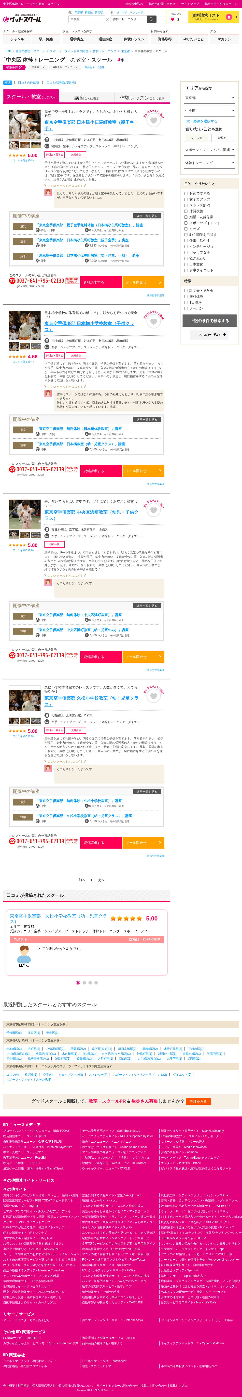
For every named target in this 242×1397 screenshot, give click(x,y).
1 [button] (78, 982)
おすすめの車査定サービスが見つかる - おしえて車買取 (40, 1259)
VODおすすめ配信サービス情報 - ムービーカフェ (193, 1292)
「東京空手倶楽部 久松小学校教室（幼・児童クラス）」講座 (84, 816)
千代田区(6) (14, 1033)
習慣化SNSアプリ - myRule (21, 1206)
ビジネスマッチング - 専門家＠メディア (29, 1361)
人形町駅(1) (105, 1058)
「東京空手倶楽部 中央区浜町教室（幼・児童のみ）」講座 (82, 630)
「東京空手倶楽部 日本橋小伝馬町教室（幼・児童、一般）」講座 (87, 255)
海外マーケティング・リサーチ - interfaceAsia (112, 1320)
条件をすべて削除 (94, 67)
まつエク (122, 12)
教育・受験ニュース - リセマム (23, 1152)
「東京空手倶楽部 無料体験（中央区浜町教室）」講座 (79, 615)
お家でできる (197, 193)
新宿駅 (99, 12)
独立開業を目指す (200, 235)
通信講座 (105, 39)
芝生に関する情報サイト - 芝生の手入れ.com (111, 1195)
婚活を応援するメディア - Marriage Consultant (34, 1270)
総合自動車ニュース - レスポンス (25, 1136)
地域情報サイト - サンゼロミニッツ (26, 1286)
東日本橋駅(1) (192, 1053)
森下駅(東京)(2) (102, 1049)
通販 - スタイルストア (96, 1366)
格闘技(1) (31, 1074)
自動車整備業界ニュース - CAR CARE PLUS (32, 1141)
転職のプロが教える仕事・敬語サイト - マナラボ (35, 1227)
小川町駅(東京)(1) (18, 1053)
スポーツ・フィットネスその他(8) (28, 1079)
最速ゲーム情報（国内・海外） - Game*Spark (33, 1168)
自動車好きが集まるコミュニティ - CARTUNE (112, 1302)
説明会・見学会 (199, 291)
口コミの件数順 (28, 82)
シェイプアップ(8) (71, 1074)
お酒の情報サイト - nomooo (179, 1152)
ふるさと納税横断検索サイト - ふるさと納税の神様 (116, 1276)
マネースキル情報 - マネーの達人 (183, 1141)
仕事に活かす (197, 241)
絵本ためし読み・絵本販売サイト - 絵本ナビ (32, 1297)
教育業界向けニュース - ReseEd (24, 1157)
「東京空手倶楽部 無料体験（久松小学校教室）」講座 (79, 801)
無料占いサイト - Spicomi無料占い (183, 1276)
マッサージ (136, 12)
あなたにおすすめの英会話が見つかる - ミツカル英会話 (119, 1232)
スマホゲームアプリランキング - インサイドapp (193, 1249)
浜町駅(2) (34, 1049)
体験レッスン (134, 39)
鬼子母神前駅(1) (38, 1058)
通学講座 (77, 39)
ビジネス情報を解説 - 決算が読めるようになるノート (196, 1168)
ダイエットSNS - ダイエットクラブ (26, 1222)
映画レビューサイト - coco (99, 1200)
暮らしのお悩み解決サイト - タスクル (107, 1227)
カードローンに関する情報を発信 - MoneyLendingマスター (200, 1259)
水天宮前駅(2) (173, 1049)
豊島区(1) (52, 1033)
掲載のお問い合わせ (162, 4)
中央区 (35, 67)
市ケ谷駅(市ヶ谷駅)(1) (116, 1053)
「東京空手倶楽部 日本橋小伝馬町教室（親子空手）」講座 (82, 240)
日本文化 (193, 264)
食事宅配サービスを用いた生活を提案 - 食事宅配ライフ (119, 1243)
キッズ (192, 229)
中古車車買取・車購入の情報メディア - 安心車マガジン (119, 1222)
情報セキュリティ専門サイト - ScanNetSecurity (192, 1131)
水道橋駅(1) (69, 1053)
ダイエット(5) (182, 1074)
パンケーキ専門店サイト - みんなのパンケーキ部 (114, 1281)
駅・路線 (46, 39)
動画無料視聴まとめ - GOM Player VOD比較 (111, 1249)
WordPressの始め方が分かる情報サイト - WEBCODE (196, 1206)
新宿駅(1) (194, 1058)
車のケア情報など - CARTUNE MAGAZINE (31, 1249)
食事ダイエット (199, 270)
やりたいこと (193, 39)
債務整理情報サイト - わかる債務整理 (28, 1281)
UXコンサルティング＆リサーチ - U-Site (108, 1270)
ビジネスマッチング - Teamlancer (104, 1361)
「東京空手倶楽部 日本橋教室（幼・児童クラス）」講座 (80, 444)
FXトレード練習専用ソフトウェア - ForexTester (113, 1259)
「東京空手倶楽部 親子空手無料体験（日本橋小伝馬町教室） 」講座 (89, 225)
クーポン (193, 308)
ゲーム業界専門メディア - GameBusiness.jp (111, 1131)
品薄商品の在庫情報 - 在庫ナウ (102, 1343)
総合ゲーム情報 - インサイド (22, 1163)
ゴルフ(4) (12, 1074)
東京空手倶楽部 (155, 295)
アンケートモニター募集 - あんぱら (26, 1320)
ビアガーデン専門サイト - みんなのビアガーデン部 (37, 1211)
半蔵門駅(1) (214, 1053)
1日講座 (193, 302)
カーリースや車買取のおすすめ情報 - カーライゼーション (41, 1254)
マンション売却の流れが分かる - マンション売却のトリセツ (200, 1243)
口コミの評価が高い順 (61, 82)
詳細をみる (198, 1101)
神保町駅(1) (144, 1053)
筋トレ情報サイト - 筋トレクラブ (25, 1232)
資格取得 (165, 39)
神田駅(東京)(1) (46, 1053)
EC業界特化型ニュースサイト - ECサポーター (191, 1136)
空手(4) (48, 1074)
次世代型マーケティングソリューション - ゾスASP (194, 1195)
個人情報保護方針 (44, 1385)
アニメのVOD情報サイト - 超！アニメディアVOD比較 (196, 1254)
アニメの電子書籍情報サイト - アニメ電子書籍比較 (116, 1254)
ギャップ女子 (197, 252)
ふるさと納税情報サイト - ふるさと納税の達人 (113, 1206)
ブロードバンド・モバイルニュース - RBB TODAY (36, 1131)
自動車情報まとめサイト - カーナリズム (29, 1302)
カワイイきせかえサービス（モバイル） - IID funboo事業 (40, 1343)
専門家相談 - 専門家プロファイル (25, 1366)
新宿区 (89, 12)
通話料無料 (72, 283)
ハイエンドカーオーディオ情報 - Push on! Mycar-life (37, 1147)
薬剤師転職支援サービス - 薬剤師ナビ (107, 1265)
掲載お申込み (134, 4)
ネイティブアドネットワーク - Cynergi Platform (192, 1343)
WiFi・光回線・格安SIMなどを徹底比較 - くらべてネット (41, 1265)
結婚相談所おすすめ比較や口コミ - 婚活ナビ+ (112, 1297)
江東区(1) (34, 1033)
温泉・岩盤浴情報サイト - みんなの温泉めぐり (34, 1292)
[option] (86, 942)
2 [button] (84, 982)
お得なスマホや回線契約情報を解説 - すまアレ (34, 1243)
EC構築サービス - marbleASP (23, 1338)
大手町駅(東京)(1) (149, 1058)
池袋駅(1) (89, 1053)
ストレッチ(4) (98, 1074)
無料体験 (193, 296)
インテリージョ (199, 246)
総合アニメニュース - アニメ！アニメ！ (108, 1141)
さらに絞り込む (209, 335)
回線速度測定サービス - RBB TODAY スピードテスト (38, 1200)
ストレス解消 (197, 205)
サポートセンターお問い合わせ (117, 1385)
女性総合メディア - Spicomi (179, 1270)
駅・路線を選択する (201, 121)
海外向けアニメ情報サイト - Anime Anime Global (114, 1147)
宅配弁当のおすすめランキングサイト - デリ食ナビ (116, 1238)
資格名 (222, 138)
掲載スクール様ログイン (221, 4)
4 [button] (96, 982)
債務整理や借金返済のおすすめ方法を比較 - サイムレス (197, 1227)
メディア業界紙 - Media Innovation (184, 1147)
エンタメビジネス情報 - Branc (181, 1163)
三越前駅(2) (196, 1049)
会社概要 (9, 1385)
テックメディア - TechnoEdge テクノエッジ (190, 1157)
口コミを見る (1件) (23, 160)
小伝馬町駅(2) (55, 1049)
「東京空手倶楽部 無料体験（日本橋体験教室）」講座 (79, 429)
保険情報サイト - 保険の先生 (101, 1292)
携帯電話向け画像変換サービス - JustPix (108, 1338)
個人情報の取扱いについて (76, 1385)
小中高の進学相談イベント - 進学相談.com (189, 1366)
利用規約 (23, 1385)
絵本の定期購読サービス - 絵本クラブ (107, 1286)
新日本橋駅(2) (127, 1049)
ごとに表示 (31, 96)
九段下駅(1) (174, 1058)
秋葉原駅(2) (78, 1049)
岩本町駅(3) (14, 1049)
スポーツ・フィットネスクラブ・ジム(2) (140, 1074)
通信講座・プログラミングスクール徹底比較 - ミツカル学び (200, 1281)
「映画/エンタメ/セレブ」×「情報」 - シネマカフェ (116, 1157)
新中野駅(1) (14, 1058)
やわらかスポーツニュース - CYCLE (106, 1168)
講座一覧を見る (147, 216)
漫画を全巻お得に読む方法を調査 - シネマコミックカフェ (199, 1286)
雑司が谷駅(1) (167, 1053)
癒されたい (195, 258)
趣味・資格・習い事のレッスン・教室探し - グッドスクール (200, 1200)
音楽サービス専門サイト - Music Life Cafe (188, 1302)
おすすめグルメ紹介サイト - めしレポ (28, 1238)
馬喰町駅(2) (150, 1049)
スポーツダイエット (202, 223)
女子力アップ (197, 199)
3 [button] (90, 982)
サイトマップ (190, 4)
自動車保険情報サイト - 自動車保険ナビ (187, 1265)
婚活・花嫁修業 (199, 217)
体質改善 (193, 211)
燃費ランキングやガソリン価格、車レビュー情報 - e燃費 (40, 1195)
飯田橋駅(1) (84, 1058)
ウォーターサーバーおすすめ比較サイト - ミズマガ (194, 1211)
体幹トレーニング (62, 67)
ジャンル (17, 39)
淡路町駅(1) (63, 1058)
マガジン (224, 39)
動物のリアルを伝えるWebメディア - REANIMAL (114, 1163)
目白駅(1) (125, 1058)
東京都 (79, 12)
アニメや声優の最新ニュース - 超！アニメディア (114, 1152)
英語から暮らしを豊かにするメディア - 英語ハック (116, 1211)
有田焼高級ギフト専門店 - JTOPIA (183, 1238)
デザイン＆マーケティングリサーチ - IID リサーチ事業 (197, 1320)
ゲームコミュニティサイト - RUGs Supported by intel (117, 1136)
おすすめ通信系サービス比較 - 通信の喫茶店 (190, 1297)
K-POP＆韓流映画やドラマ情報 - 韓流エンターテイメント (41, 1216)
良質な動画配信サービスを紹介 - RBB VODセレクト (195, 1222)
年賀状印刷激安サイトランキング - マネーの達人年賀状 (119, 1216)
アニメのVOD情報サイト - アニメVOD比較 (31, 1276)
